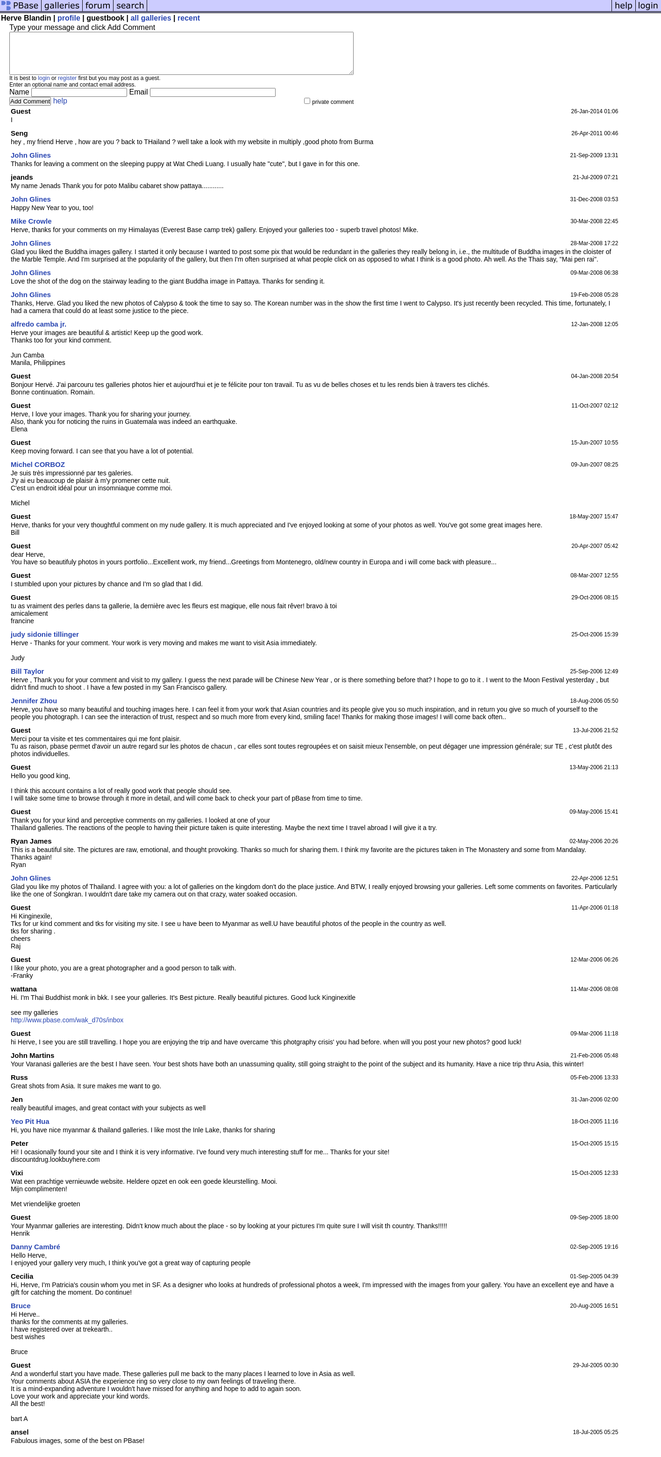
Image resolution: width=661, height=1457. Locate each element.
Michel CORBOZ (38, 473)
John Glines (31, 164)
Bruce (21, 1314)
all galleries (150, 18)
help (60, 109)
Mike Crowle (31, 229)
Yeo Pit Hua (30, 1130)
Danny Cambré (35, 1255)
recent (189, 18)
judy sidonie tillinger (45, 643)
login (44, 86)
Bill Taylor (27, 680)
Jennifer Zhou (34, 709)
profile (68, 18)
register (67, 86)
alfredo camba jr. (38, 332)
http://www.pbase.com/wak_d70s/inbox (67, 1028)
